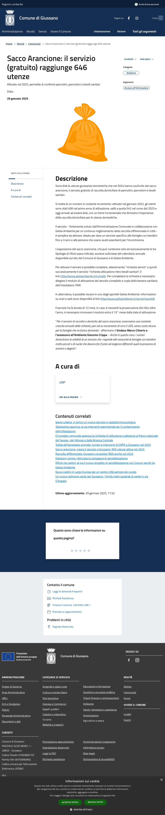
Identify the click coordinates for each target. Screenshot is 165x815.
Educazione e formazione (96, 686)
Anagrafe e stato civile (55, 686)
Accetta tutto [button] (70, 802)
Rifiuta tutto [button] (95, 802)
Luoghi (127, 714)
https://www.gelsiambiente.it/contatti (83, 276)
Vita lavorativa (50, 698)
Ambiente (88, 704)
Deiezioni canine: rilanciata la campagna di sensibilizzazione (91, 458)
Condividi (130, 59)
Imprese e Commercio (54, 704)
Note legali (89, 753)
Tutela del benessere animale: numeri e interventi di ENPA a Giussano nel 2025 (103, 445)
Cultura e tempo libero (55, 692)
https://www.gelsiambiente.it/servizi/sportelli (127, 299)
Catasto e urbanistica (54, 714)
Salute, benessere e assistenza (100, 710)
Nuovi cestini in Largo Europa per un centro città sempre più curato (95, 472)
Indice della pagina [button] (20, 173)
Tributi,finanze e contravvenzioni (101, 698)
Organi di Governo (12, 686)
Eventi (127, 720)
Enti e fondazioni (11, 704)
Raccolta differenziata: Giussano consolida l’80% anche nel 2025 (94, 454)
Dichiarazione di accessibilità (98, 759)
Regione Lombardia (12, 4)
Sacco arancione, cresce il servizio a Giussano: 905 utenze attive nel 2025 (100, 449)
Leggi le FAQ (49, 753)
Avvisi (127, 698)
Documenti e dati (11, 721)
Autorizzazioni (91, 715)
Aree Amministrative (13, 692)
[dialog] (82, 795)
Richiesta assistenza (54, 759)
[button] (82, 809)
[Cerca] (159, 18)
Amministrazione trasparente (99, 742)
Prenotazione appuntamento (58, 742)
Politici (5, 710)
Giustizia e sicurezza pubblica (99, 692)
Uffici (5, 698)
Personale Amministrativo (16, 716)
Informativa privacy (93, 747)
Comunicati (34, 44)
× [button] (161, 780)
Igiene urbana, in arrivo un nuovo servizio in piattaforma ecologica (95, 422)
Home (9, 44)
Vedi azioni (147, 59)
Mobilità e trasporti (53, 725)
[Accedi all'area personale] (147, 4)
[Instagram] (130, 18)
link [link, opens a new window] (113, 795)
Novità (20, 44)
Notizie (127, 686)
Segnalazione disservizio (56, 747)
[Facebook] (122, 18)
